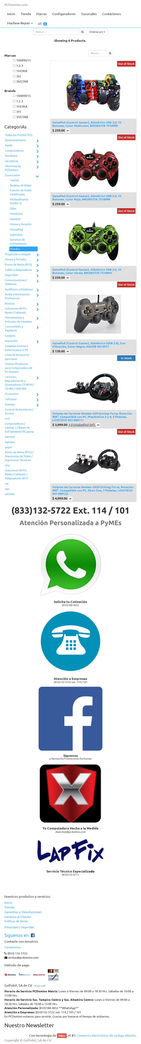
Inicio (8, 902)
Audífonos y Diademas (19, 289)
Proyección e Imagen (18, 254)
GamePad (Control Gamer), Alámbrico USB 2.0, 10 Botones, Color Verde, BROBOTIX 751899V (86, 271)
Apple (8, 145)
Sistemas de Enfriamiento (18, 241)
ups (7, 488)
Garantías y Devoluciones (23, 912)
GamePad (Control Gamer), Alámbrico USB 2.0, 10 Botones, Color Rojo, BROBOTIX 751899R (86, 197)
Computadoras (14, 150)
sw (6, 483)
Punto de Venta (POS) (18, 264)
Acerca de (40, 985)
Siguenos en (16, 935)
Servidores (11, 161)
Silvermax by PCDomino (13, 167)
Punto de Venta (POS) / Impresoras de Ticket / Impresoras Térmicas (19, 456)
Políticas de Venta (16, 921)
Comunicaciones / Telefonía (16, 282)
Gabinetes (16, 234)
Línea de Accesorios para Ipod (17, 356)
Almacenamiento (15, 140)
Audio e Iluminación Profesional (17, 296)
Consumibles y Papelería (14, 328)
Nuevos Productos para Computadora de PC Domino (18, 367)
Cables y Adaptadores (18, 269)
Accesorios (12, 393)
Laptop (14, 180)
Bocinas (10, 303)
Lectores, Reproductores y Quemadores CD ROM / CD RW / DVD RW (19, 382)
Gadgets (10, 335)
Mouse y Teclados (21, 224)
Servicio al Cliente (17, 917)
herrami (10, 436)
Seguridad (11, 275)
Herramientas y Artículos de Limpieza (18, 319)
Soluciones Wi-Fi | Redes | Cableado (16, 310)
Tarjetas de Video (20, 185)
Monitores (16, 213)
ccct (7, 418)
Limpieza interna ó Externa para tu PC (16, 347)
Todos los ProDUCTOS (18, 135)
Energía (10, 404)
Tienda (9, 907)
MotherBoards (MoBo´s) (19, 201)
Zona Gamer (12, 175)
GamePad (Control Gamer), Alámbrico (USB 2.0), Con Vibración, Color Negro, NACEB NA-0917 (88, 344)
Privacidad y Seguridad (19, 927)
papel (8, 447)
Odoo (61, 1035)
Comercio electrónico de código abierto (106, 1035)
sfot (7, 465)
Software (11, 399)
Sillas (13, 208)
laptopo (10, 442)
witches (10, 494)
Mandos (15, 248)
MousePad (16, 229)
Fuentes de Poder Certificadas (21, 192)
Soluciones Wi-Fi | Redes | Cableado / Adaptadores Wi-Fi (16, 474)
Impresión (11, 340)
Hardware (11, 155)
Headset (15, 219)
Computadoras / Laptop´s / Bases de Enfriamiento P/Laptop (19, 427)
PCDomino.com (16, 4)
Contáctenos (12, 947)
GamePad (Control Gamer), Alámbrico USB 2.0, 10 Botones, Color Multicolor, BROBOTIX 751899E (86, 124)
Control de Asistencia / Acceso (19, 411)
